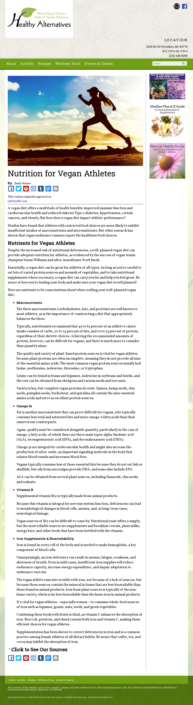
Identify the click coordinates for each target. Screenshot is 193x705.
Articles (27, 63)
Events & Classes (99, 63)
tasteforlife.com (17, 201)
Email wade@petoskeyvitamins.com (177, 6)
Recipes (44, 63)
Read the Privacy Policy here (100, 697)
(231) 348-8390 (178, 55)
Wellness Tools (67, 63)
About (11, 63)
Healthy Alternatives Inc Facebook (185, 6)
